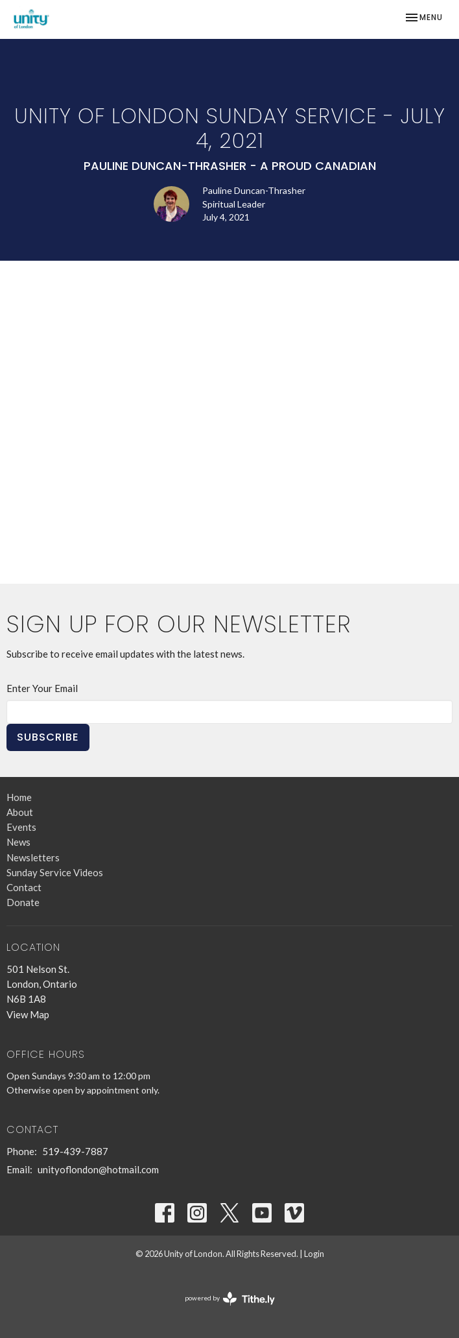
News (18, 842)
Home (19, 797)
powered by (230, 1298)
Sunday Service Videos (54, 872)
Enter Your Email (42, 688)
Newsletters (33, 857)
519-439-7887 (75, 1151)
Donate (23, 902)
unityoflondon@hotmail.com (98, 1169)
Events (21, 827)
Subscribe (48, 737)
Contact (23, 887)
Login (314, 1253)
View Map (27, 1014)
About (19, 812)
